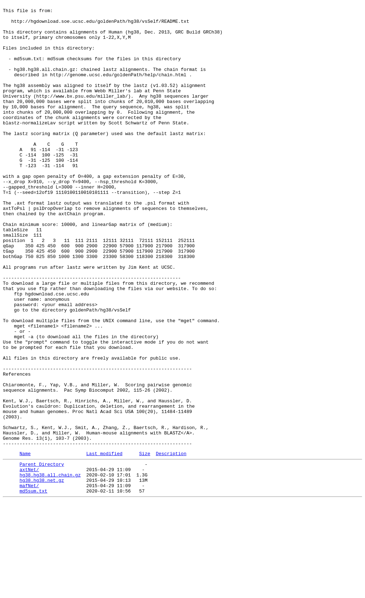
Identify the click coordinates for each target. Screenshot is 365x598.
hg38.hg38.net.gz (42, 574)
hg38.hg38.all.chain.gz (50, 568)
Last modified (104, 543)
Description (171, 543)
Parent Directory (42, 555)
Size (144, 543)
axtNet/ (29, 561)
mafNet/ (29, 580)
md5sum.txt (33, 587)
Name (25, 543)
